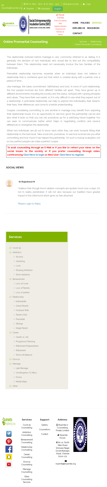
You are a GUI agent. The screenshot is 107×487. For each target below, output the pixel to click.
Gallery (44, 425)
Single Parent (22, 328)
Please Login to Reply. (29, 203)
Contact (77, 33)
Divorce (15, 359)
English (57, 9)
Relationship (96, 42)
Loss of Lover (22, 283)
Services (97, 23)
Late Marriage (22, 368)
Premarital (20, 319)
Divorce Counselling (26, 463)
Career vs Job (22, 337)
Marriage (15, 364)
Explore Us (79, 28)
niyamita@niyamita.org (12, 8)
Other (14, 386)
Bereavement (17, 279)
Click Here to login (33, 154)
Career (14, 332)
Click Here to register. (71, 154)
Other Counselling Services (26, 479)
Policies (85, 23)
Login (87, 4)
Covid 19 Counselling (26, 426)
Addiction (15, 252)
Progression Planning (25, 341)
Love (18, 266)
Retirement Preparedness (27, 346)
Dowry (19, 377)
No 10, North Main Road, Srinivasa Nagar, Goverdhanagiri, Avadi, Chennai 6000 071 (63, 449)
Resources (93, 28)
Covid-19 (15, 248)
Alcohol (19, 257)
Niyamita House (62, 436)
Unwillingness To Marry (26, 373)
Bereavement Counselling (27, 441)
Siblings (19, 324)
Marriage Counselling (26, 470)
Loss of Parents (23, 288)
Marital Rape (21, 381)
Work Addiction (23, 275)
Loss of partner (23, 292)
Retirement (21, 350)
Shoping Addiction (24, 270)
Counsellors (44, 429)
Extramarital (21, 301)
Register (29, 8)
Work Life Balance (24, 355)
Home (75, 23)
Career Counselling (26, 455)
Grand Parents (22, 306)
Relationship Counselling (26, 448)
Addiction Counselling (26, 433)
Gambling (20, 261)
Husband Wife (22, 310)
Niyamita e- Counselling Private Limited (62, 428)
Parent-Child (21, 315)
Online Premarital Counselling (88, 44)
